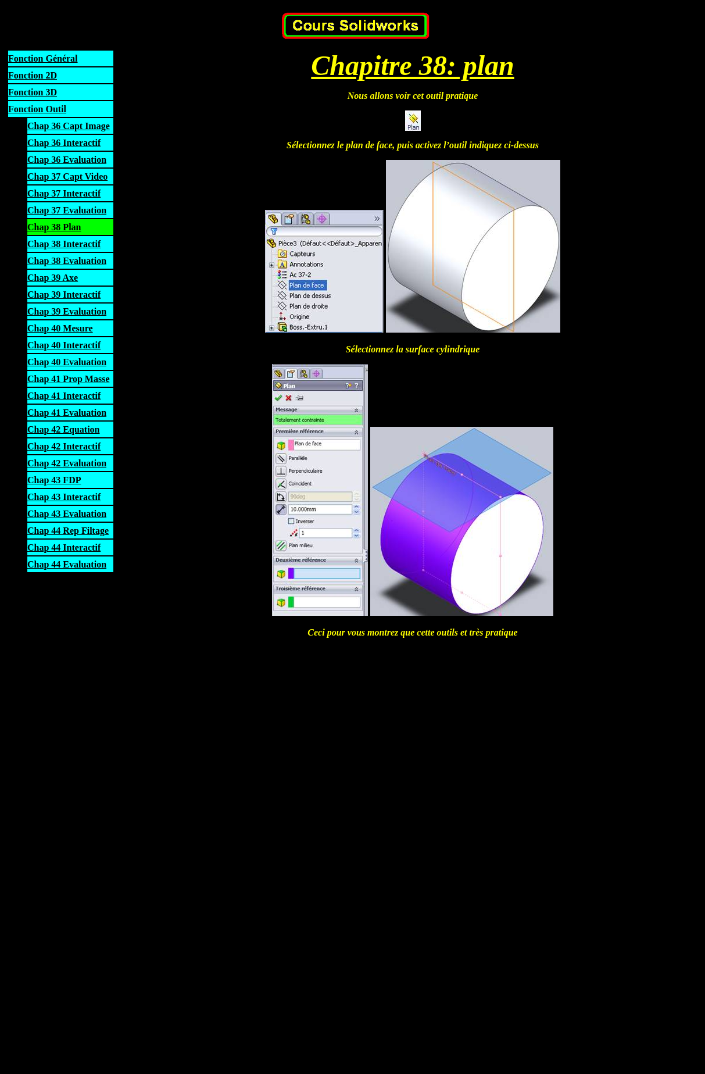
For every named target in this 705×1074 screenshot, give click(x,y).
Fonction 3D (32, 92)
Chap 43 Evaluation (66, 514)
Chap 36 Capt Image (68, 126)
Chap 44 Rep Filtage (68, 531)
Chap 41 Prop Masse (68, 379)
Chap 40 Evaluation (66, 362)
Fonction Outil (37, 109)
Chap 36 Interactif (64, 143)
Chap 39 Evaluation (66, 311)
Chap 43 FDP (54, 480)
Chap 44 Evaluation (66, 564)
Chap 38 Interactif (64, 244)
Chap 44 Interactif (64, 547)
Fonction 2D (32, 75)
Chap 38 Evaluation (66, 261)
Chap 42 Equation (63, 429)
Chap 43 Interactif (64, 497)
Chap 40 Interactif (64, 345)
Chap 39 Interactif (64, 294)
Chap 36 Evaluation (66, 160)
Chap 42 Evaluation (66, 463)
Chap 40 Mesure (60, 328)
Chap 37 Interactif (64, 193)
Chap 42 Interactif (64, 446)
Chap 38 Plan (54, 227)
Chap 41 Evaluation (66, 413)
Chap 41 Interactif (64, 396)
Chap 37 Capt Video (67, 176)
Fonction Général (43, 58)
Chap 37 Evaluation (66, 210)
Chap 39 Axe (52, 278)
